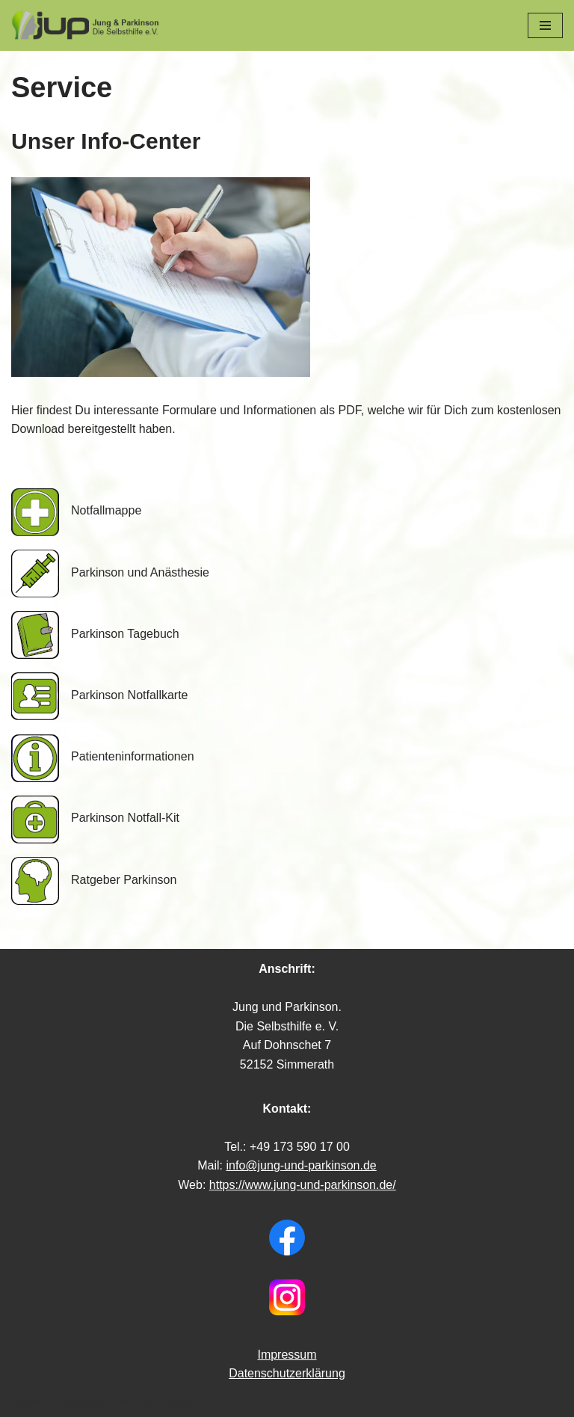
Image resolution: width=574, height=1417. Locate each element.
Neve (25, 1401)
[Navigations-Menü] (545, 25)
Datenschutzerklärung (287, 1373)
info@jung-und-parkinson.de (301, 1165)
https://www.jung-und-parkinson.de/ (302, 1184)
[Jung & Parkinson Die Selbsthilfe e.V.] (86, 25)
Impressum (286, 1354)
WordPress (161, 1401)
